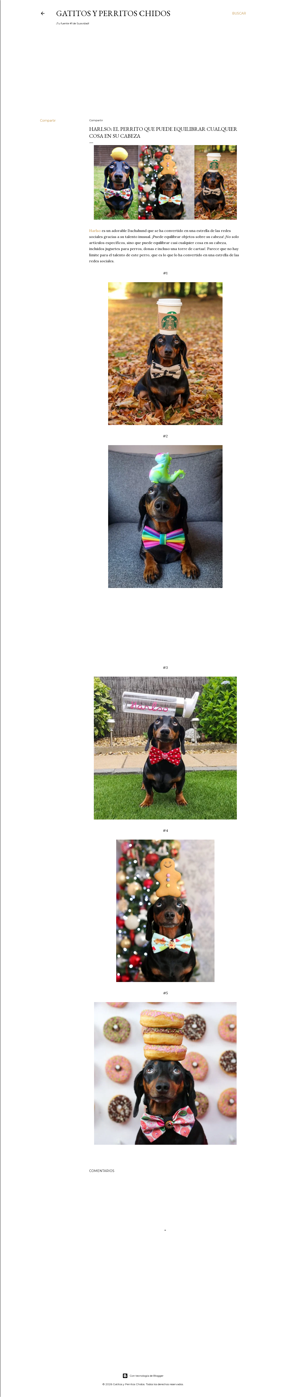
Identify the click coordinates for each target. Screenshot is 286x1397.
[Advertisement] (143, 76)
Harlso (95, 230)
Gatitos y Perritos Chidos (113, 13)
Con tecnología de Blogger (143, 1375)
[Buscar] (239, 13)
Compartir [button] (48, 121)
